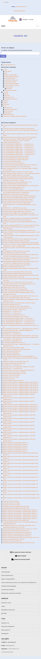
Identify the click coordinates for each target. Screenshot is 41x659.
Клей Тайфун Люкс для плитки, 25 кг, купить (14, 252)
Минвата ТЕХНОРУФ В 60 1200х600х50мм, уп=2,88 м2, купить (19, 230)
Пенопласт (9, 88)
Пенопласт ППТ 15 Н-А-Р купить (11, 504)
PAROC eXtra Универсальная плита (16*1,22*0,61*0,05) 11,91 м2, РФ (21, 537)
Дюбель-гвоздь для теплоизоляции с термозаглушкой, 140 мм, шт (20, 515)
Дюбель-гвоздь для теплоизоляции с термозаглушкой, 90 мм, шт (20, 518)
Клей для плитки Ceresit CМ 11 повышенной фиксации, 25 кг (19, 370)
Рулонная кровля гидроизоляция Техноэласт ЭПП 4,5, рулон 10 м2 (20, 335)
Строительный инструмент (12, 83)
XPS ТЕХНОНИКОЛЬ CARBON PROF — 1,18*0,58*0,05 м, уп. (19, 320)
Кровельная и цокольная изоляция (11, 593)
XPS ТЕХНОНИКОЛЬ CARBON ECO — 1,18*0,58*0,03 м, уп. (18, 323)
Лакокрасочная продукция (11, 76)
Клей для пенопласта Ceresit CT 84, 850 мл (14, 372)
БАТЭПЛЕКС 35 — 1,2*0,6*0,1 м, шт (12, 311)
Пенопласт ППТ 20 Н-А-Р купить (11, 503)
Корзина (5, 102)
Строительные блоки (10, 81)
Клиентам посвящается (11, 109)
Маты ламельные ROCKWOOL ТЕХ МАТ (13, 347)
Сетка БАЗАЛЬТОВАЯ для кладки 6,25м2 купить (15, 159)
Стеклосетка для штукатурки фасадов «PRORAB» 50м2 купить (19, 196)
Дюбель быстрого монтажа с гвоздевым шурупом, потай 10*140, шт (20, 387)
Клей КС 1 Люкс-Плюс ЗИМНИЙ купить (13, 189)
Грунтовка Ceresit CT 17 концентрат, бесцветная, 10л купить (19, 366)
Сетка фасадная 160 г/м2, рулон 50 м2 (13, 380)
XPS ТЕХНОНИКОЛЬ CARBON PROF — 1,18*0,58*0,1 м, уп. (19, 149)
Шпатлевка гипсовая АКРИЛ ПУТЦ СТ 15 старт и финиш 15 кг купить (21, 225)
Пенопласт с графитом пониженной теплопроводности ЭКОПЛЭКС (20, 218)
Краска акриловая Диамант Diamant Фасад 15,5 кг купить (18, 177)
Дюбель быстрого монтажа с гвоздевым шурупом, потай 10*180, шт (20, 384)
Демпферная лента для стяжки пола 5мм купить (15, 194)
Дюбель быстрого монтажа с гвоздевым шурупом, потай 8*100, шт (20, 409)
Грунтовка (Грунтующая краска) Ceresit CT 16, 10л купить (18, 318)
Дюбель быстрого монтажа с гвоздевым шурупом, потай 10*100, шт (20, 390)
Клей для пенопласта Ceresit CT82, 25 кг (13, 539)
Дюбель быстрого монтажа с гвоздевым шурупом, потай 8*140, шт (20, 406)
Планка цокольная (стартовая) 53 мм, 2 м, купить (16, 316)
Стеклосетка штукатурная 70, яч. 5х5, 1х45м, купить (16, 166)
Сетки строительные (7, 575)
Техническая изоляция (11, 90)
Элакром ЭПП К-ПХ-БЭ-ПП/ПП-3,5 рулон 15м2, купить (17, 220)
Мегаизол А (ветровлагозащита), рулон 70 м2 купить (17, 297)
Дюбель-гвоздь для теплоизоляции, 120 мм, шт (15, 447)
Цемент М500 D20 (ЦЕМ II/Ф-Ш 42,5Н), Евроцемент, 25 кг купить (20, 239)
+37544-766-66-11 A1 (21, 6)
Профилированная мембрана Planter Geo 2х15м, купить (17, 273)
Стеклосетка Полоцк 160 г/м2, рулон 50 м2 (14, 363)
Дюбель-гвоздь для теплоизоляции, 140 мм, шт (15, 446)
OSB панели (8, 71)
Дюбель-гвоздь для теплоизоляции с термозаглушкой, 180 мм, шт (20, 511)
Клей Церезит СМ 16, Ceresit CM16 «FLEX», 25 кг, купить (18, 282)
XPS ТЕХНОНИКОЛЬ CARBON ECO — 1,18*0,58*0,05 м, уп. (18, 321)
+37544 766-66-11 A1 (13, 648)
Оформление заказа (8, 114)
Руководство (8, 112)
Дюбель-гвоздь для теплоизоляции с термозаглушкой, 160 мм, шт (20, 513)
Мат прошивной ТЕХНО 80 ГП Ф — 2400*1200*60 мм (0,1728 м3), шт (21, 328)
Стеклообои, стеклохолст (11, 80)
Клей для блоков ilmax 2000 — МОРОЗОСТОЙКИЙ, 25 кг (18, 330)
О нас (4, 106)
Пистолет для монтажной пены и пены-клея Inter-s (16, 306)
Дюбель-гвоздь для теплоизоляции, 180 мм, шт (15, 442)
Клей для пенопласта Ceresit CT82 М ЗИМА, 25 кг (16, 520)
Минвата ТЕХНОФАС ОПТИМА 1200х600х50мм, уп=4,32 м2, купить (20, 242)
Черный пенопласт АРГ (9, 64)
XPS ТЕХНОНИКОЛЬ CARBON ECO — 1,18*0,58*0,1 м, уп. (18, 144)
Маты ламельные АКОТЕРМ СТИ (11, 351)
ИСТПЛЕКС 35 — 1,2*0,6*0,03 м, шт (12, 334)
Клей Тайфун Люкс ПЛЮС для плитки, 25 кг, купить (16, 251)
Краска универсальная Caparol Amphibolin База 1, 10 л (17, 182)
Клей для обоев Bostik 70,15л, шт (11, 304)
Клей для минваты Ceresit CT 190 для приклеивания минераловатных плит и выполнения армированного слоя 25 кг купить (19, 204)
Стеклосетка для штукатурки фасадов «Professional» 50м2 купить (20, 164)
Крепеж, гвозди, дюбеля (11, 74)
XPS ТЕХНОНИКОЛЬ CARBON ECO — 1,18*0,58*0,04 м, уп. (18, 145)
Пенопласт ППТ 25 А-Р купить (11, 377)
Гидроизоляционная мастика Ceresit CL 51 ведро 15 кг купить (19, 209)
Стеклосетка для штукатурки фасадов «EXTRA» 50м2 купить (19, 197)
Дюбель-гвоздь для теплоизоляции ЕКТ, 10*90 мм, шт (17, 535)
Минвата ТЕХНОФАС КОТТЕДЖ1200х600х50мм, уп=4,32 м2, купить (21, 185)
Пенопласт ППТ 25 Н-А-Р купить (11, 375)
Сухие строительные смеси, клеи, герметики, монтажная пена (18, 582)
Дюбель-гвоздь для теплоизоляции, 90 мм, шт (15, 451)
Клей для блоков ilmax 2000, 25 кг (12, 332)
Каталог (5, 69)
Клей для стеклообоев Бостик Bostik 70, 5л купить (16, 156)
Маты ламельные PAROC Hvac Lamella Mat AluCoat (16, 349)
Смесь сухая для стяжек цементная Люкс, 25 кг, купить (17, 271)
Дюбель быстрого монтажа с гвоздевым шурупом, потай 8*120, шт (20, 408)
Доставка (7, 95)
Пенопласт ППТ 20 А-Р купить (11, 501)
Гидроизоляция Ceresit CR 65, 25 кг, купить (14, 287)
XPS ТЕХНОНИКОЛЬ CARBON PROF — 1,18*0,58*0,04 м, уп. (19, 154)
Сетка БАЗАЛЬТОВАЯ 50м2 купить (12, 161)
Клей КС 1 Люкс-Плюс (9, 378)
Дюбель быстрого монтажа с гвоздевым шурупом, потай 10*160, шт (20, 385)
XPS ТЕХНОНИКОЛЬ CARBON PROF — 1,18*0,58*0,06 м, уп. (19, 152)
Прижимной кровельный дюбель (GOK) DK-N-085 (16, 506)
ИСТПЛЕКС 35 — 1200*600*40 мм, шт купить (15, 208)
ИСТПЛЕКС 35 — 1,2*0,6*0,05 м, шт (12, 365)
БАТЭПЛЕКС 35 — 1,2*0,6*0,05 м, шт (12, 368)
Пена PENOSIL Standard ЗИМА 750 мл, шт (14, 342)
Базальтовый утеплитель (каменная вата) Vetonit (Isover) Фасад (19, 137)
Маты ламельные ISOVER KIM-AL (12, 354)
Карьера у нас (8, 107)
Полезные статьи (9, 97)
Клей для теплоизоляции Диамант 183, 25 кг (14, 373)
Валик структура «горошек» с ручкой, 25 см (14, 309)
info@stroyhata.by (10, 645)
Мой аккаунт (6, 104)
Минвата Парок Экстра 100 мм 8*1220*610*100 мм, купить (18, 201)
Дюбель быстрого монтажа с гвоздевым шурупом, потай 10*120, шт (20, 389)
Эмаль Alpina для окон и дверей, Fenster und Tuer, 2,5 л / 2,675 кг (20, 529)
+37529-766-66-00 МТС (19, 11)
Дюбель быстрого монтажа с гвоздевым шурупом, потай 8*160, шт (20, 404)
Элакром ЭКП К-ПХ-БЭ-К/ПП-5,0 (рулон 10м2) (15, 289)
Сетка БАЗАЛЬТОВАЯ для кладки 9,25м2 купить (15, 158)
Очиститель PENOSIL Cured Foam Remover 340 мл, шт (17, 308)
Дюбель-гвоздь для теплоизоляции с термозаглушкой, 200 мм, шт (20, 510)
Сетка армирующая (10, 78)
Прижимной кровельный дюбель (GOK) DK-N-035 (16, 508)
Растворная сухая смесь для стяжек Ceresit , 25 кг (16, 530)
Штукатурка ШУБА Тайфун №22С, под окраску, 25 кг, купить (18, 213)
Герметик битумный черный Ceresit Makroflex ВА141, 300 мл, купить (21, 275)
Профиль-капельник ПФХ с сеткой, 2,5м (13, 277)
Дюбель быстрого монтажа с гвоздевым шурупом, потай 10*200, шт (20, 382)
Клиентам (5, 92)
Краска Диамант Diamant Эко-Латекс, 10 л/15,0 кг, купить (18, 171)
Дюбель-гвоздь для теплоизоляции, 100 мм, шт (15, 449)
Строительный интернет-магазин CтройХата (14, 116)
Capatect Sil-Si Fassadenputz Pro (11, 142)
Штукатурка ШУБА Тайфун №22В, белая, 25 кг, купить (17, 211)
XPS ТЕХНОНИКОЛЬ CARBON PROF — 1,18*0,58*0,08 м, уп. (19, 151)
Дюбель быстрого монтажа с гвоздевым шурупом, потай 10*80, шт (20, 392)
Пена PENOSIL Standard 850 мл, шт (12, 340)
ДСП (6, 73)
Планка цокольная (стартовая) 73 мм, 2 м (14, 315)
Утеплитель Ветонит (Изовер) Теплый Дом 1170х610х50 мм (18, 128)
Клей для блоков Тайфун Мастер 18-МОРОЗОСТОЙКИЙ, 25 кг (19, 356)
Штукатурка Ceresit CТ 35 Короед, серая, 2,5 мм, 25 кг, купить (19, 302)
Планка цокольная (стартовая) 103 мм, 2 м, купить (16, 240)
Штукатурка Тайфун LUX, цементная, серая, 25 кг (16, 361)
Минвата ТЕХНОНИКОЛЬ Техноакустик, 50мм (15, 183)
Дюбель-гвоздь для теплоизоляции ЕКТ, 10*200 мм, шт (17, 532)
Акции (6, 93)
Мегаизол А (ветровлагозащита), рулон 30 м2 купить (17, 265)
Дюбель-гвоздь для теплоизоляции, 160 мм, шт (15, 444)
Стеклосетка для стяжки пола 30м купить (14, 163)
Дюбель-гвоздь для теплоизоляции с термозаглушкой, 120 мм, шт (20, 516)
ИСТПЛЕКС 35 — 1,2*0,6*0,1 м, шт (12, 313)
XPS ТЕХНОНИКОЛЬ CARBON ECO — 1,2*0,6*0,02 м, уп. (18, 147)
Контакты (5, 100)
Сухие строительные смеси (12, 85)
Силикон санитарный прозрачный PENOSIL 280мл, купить (18, 290)
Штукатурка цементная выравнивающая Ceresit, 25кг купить (19, 542)
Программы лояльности (11, 99)
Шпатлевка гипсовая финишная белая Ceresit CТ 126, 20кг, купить (20, 296)
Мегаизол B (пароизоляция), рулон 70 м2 (14, 266)
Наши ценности (9, 111)
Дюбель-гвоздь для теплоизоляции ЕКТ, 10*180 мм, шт (17, 534)
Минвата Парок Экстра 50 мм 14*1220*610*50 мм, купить (18, 199)
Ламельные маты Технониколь (11, 353)
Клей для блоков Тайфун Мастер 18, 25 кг (14, 187)
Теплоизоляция (9, 87)
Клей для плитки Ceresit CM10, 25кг (12, 541)
